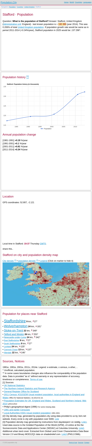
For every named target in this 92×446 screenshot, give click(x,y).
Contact (86, 442)
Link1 (84, 422)
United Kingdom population (31, 27)
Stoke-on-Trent (13, 330)
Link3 (64, 434)
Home (66, 2)
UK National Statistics (14, 385)
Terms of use (36, 379)
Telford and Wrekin (14, 334)
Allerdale (7, 353)
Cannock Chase (11, 350)
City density (8, 261)
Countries (78, 2)
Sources (80, 442)
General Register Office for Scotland (21, 391)
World (72, 2)
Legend (43, 261)
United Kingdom (29, 7)
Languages (87, 2)
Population (12, 7)
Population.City (9, 2)
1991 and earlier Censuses (17, 410)
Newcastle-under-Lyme (15, 337)
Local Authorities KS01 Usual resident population (27, 413)
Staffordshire (15, 321)
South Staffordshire (12, 344)
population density (27, 261)
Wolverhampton (16, 326)
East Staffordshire (11, 340)
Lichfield (7, 347)
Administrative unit (12, 24)
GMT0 (43, 243)
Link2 (81, 428)
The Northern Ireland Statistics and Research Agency (29, 388)
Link (57, 419)
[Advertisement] (46, 51)
